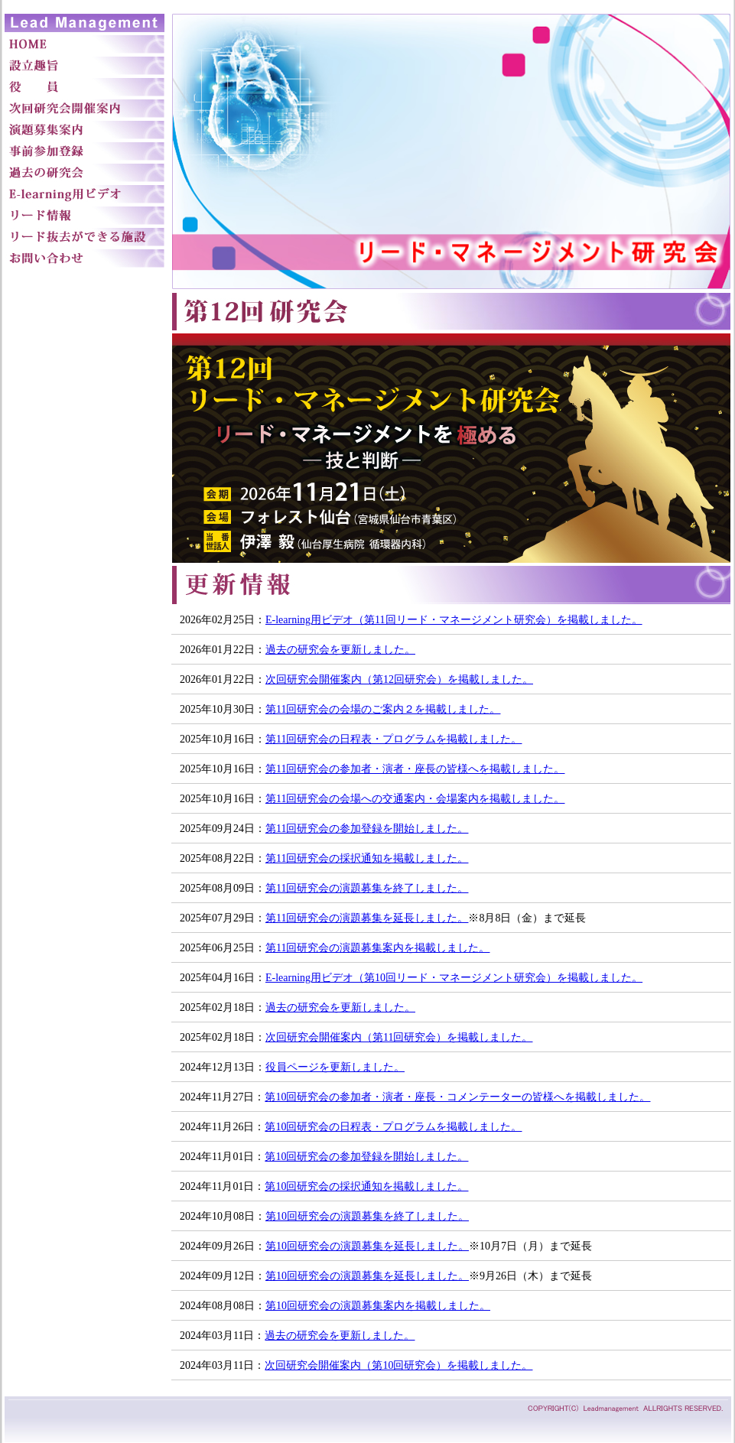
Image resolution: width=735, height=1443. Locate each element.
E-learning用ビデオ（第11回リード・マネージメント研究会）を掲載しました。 (453, 620)
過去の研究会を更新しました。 (340, 649)
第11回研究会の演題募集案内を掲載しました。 (377, 948)
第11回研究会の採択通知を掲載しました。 (366, 858)
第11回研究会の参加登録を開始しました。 (366, 828)
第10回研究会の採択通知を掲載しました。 (366, 1186)
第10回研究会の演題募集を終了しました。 (367, 1216)
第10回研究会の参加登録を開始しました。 (366, 1156)
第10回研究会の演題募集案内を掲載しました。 (377, 1305)
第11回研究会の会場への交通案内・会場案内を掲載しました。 (414, 798)
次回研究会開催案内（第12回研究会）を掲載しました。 (399, 679)
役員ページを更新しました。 (335, 1067)
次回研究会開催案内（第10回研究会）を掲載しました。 (398, 1365)
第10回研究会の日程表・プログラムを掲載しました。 (393, 1127)
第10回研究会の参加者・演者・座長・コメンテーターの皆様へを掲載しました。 (457, 1097)
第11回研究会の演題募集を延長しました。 (366, 918)
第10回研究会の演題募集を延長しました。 (367, 1246)
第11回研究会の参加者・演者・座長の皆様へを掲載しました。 (414, 769)
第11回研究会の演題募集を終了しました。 (366, 888)
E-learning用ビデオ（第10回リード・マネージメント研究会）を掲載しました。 (453, 977)
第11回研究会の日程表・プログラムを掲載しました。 (393, 739)
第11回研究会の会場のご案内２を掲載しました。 (382, 709)
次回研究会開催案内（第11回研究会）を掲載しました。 (398, 1037)
